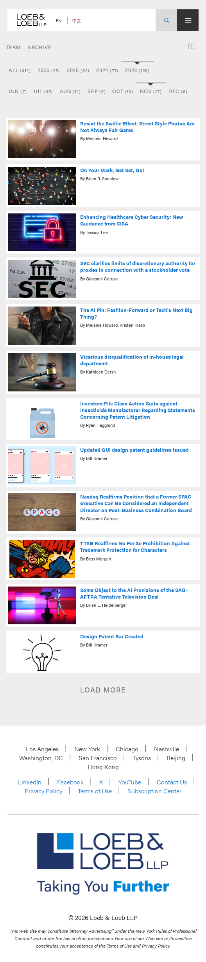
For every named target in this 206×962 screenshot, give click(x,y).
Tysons (142, 757)
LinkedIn (29, 781)
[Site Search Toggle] (166, 20)
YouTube (129, 781)
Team (13, 47)
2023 (137, 70)
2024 (107, 70)
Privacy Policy (43, 790)
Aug (70, 91)
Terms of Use (95, 790)
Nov (151, 91)
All (20, 70)
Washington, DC (41, 757)
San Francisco (98, 757)
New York (87, 748)
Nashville (166, 748)
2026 (49, 70)
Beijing (176, 757)
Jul (43, 91)
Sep (97, 91)
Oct (122, 91)
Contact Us (172, 781)
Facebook (70, 781)
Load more (103, 689)
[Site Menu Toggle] (188, 20)
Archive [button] (39, 47)
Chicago (127, 748)
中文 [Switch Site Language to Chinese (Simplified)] (76, 20)
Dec (177, 91)
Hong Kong (103, 766)
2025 (78, 70)
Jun (18, 91)
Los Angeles (42, 748)
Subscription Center (154, 790)
